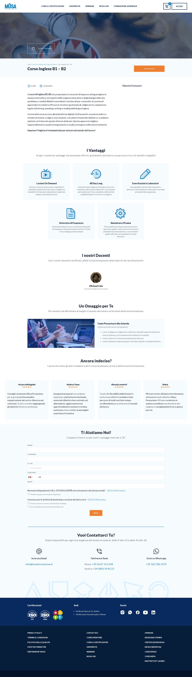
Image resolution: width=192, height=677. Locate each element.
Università (74, 6)
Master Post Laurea (155, 661)
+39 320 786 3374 (156, 564)
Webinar (89, 6)
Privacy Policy (34, 633)
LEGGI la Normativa (116, 490)
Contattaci (92, 633)
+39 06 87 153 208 (102, 564)
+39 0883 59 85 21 (103, 568)
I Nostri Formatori (36, 647)
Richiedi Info (149, 69)
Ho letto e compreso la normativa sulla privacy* (45, 494)
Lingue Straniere (44, 48)
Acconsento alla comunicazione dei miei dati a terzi (47, 507)
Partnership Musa (36, 652)
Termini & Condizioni (37, 638)
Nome (30, 445)
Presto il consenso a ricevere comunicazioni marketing (48, 503)
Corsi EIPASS (150, 652)
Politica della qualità (38, 642)
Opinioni (149, 633)
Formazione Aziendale (125, 6)
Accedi (179, 6)
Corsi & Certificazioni (52, 6)
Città (30, 463)
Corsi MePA (150, 656)
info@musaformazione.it (39, 564)
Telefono (31, 472)
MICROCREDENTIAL (153, 647)
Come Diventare (94, 638)
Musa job (91, 656)
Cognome (31, 454)
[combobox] (30, 477)
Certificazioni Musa (154, 642)
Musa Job (104, 6)
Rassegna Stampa (153, 638)
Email (29, 482)
